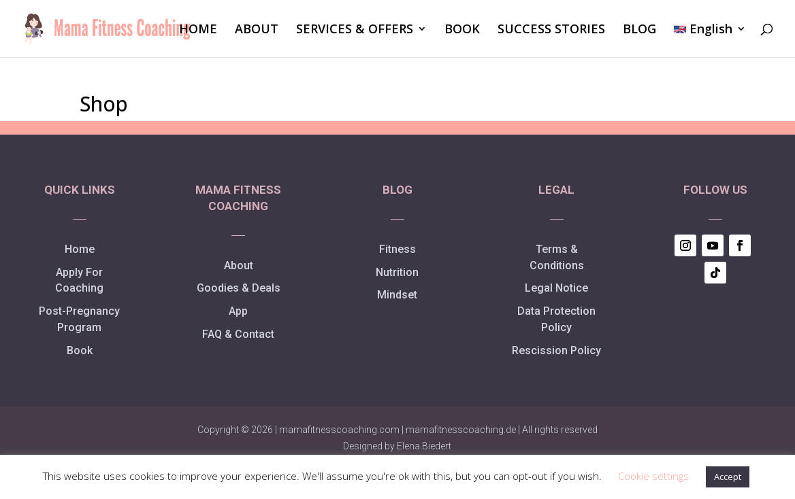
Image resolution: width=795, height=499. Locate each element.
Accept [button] (727, 476)
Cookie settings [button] (653, 476)
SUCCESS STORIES (551, 30)
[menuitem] (710, 40)
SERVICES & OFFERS (354, 30)
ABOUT (256, 30)
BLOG (639, 30)
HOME (198, 30)
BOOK (462, 30)
